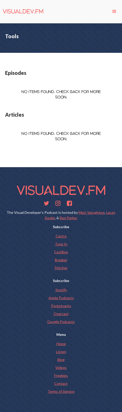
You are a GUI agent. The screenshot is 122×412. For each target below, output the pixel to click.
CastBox (61, 252)
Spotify (61, 290)
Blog (61, 359)
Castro (61, 236)
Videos (61, 367)
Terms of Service (61, 391)
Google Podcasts (61, 321)
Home (61, 343)
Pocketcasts (61, 306)
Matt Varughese (92, 212)
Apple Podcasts (61, 298)
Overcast (61, 313)
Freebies (61, 375)
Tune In (61, 244)
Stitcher (61, 268)
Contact (61, 383)
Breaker (61, 260)
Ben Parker (68, 218)
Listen (61, 351)
